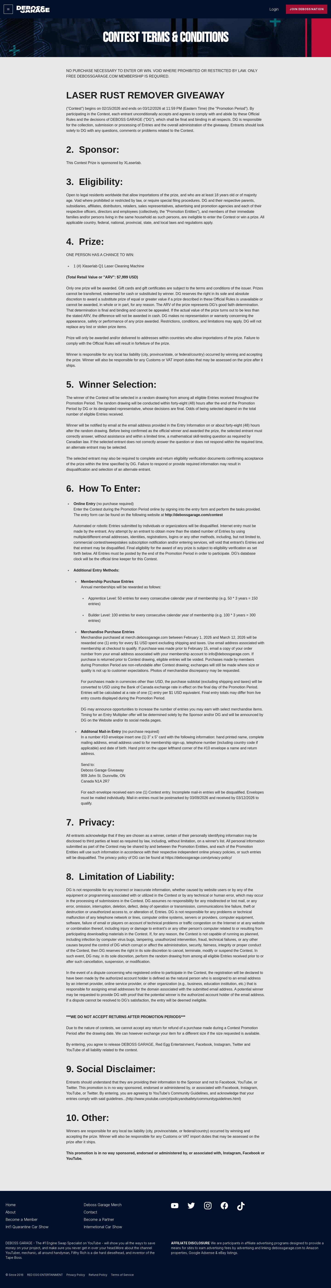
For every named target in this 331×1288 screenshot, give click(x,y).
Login (274, 9)
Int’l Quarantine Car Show (27, 1226)
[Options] (8, 9)
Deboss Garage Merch (103, 1204)
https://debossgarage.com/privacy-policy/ (198, 858)
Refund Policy (98, 1274)
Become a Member (21, 1219)
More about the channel (134, 1248)
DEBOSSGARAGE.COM (97, 76)
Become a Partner (99, 1219)
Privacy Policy (75, 1274)
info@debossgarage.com (228, 654)
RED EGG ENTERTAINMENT (45, 1274)
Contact (90, 1212)
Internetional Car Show (103, 1226)
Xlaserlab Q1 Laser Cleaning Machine (113, 266)
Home (11, 1204)
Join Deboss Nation (307, 9)
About (10, 1212)
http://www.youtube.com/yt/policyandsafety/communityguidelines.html (183, 1099)
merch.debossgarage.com (146, 637)
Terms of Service (122, 1274)
